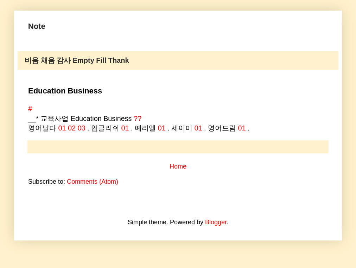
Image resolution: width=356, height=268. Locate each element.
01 (62, 128)
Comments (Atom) (92, 181)
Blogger (216, 222)
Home (178, 166)
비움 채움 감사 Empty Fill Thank (77, 60)
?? (137, 118)
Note (36, 26)
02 (72, 128)
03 (81, 128)
